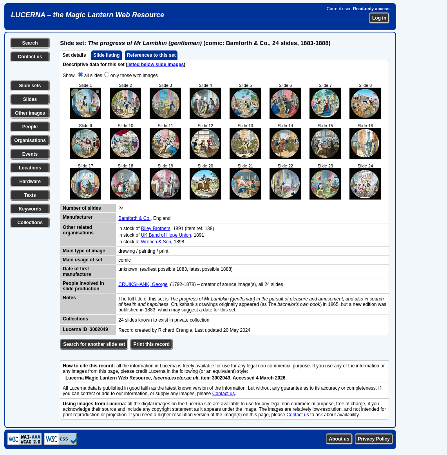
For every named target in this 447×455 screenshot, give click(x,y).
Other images (30, 113)
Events (30, 154)
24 (120, 208)
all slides (93, 75)
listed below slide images (155, 64)
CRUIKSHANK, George (142, 284)
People (30, 126)
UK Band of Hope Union (166, 235)
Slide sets (30, 85)
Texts (30, 195)
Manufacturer (77, 217)
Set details (74, 55)
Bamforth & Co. (134, 218)
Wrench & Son (156, 242)
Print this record (151, 344)
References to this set (151, 55)
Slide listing (106, 55)
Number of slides (82, 208)
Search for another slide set (94, 344)
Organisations (30, 140)
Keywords (30, 209)
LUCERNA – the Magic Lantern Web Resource (87, 15)
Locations (30, 168)
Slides (30, 99)
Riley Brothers (155, 228)
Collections (30, 222)
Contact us (30, 56)
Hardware (30, 181)
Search (30, 43)
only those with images (134, 75)
